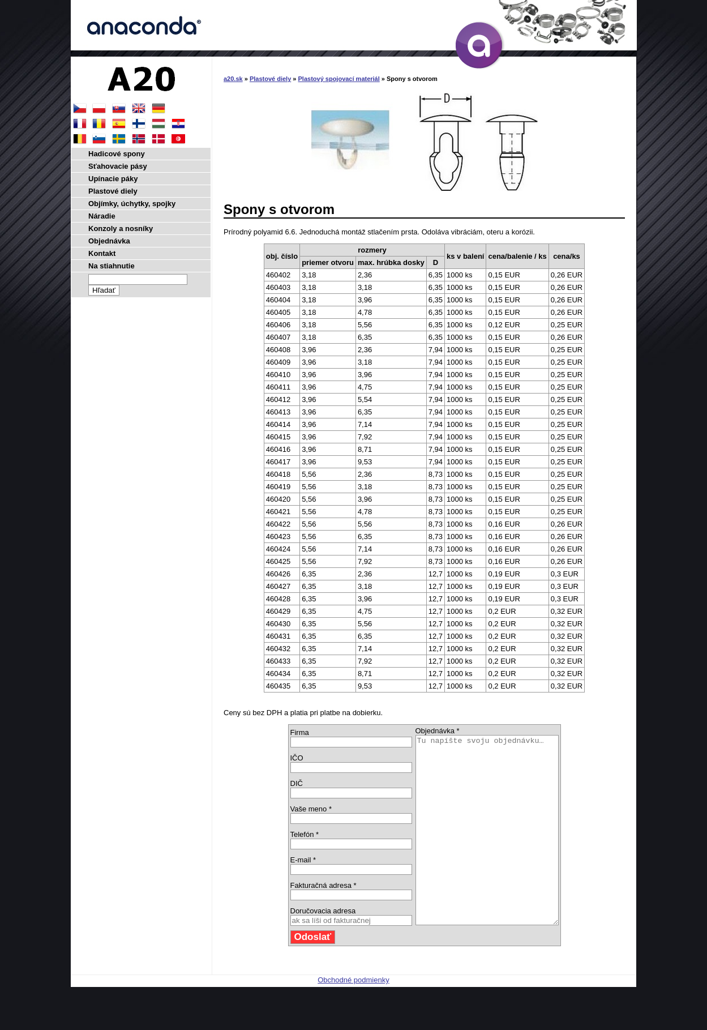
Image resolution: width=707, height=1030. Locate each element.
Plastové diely (270, 78)
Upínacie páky (113, 178)
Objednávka (109, 241)
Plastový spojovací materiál (339, 78)
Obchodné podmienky (353, 1017)
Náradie (101, 216)
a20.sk (233, 78)
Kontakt (101, 253)
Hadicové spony (116, 153)
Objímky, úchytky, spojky (131, 203)
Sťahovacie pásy (117, 166)
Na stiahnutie (111, 266)
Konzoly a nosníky (120, 228)
